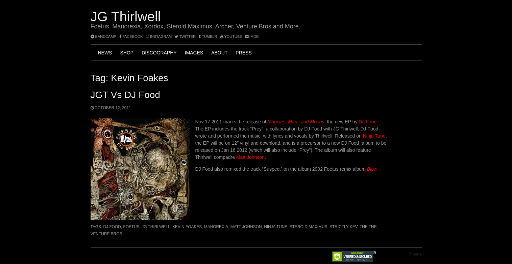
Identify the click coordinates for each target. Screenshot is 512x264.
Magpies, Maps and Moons (296, 121)
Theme (415, 254)
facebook (131, 36)
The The (368, 226)
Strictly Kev (343, 226)
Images (194, 52)
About (219, 52)
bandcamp (103, 36)
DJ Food (367, 121)
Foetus (131, 226)
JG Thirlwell (126, 16)
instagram (159, 36)
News (105, 52)
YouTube (231, 36)
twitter (185, 36)
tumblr (208, 36)
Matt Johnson (250, 157)
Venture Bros (106, 234)
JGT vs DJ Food (125, 95)
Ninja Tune (374, 136)
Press (243, 52)
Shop (127, 52)
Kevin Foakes (187, 226)
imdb (252, 36)
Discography (159, 52)
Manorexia (216, 226)
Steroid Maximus (308, 226)
